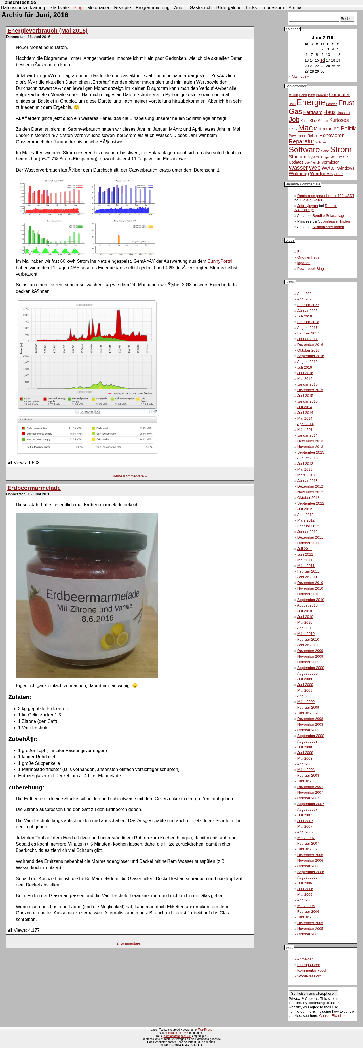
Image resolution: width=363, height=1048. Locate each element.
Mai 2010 (305, 622)
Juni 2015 (305, 395)
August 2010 (307, 605)
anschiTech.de (20, 2)
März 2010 (306, 634)
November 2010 (310, 588)
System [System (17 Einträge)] (314, 156)
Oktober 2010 (308, 594)
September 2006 (310, 872)
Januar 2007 (307, 849)
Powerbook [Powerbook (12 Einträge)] (298, 136)
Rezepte (122, 7)
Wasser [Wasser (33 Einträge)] (298, 167)
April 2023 (305, 299)
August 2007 (307, 809)
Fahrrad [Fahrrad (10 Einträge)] (331, 104)
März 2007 (306, 838)
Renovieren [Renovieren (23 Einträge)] (332, 135)
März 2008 (306, 770)
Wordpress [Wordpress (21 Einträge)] (321, 173)
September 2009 (310, 668)
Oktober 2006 (308, 866)
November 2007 (310, 792)
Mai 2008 (305, 758)
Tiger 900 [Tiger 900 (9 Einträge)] (329, 157)
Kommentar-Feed (311, 970)
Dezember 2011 (310, 537)
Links (251, 7)
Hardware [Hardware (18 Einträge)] (312, 112)
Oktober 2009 (308, 662)
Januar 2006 (307, 917)
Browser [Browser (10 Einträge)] (322, 95)
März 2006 (306, 906)
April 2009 (305, 696)
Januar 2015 (307, 401)
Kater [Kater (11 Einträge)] (304, 121)
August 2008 (307, 741)
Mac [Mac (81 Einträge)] (305, 128)
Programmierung (152, 7)
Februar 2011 (308, 571)
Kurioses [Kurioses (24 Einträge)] (339, 120)
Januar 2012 (307, 532)
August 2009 (307, 673)
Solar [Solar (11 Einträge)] (325, 151)
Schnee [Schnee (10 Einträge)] (320, 142)
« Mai (293, 76)
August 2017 (307, 327)
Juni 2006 (305, 889)
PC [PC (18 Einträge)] (337, 128)
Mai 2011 (305, 560)
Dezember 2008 (310, 719)
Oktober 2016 (308, 350)
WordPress (205, 1029)
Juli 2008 (304, 747)
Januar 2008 (307, 781)
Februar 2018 (308, 322)
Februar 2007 (308, 843)
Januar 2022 (307, 310)
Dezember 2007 (310, 787)
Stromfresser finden (334, 221)
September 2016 (310, 356)
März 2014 (306, 429)
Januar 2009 (307, 713)
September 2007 (310, 804)
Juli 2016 (304, 367)
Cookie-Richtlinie (332, 1015)
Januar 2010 (307, 645)
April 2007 (305, 832)
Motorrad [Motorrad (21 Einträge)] (323, 129)
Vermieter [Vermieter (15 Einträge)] (330, 162)
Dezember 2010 (310, 583)
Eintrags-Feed (308, 965)
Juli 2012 (304, 509)
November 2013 (310, 446)
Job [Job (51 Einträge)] (294, 119)
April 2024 (305, 293)
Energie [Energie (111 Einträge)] (311, 102)
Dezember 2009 (310, 651)
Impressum (272, 7)
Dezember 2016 (310, 344)
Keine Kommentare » (130, 476)
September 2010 (310, 600)
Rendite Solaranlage (328, 215)
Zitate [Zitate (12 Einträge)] (338, 174)
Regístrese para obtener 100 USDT (325, 196)
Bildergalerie (229, 7)
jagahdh (304, 263)
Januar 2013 (307, 481)
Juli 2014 (304, 407)
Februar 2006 (308, 911)
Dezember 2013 (310, 441)
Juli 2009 (304, 679)
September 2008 (310, 736)
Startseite (59, 7)
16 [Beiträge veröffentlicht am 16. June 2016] (322, 60)
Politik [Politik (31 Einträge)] (348, 128)
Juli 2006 (304, 883)
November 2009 (310, 656)
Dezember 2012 (310, 486)
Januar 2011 (307, 577)
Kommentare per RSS (177, 1036)
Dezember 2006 (310, 855)
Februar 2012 (308, 526)
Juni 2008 (305, 753)
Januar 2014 (307, 435)
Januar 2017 (307, 339)
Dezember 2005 (310, 923)
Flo (300, 251)
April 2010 (305, 628)
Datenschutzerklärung (23, 7)
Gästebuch (201, 7)
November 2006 (310, 860)
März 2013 (306, 475)
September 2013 (310, 452)
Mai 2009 (305, 690)
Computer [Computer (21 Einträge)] (339, 94)
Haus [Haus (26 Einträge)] (330, 112)
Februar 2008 (308, 775)
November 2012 (310, 492)
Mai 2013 (305, 469)
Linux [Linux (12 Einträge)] (293, 129)
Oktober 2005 (308, 934)
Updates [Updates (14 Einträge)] (296, 162)
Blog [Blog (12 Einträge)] (311, 95)
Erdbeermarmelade (34, 487)
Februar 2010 (308, 639)
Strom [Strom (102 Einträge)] (340, 149)
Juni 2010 (305, 617)
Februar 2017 (308, 333)
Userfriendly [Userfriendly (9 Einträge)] (312, 162)
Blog (78, 7)
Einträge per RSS (177, 1032)
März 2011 (306, 566)
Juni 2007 (305, 821)
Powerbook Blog (310, 268)
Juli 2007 (304, 815)
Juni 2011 (305, 554)
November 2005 (310, 928)
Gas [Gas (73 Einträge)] (295, 111)
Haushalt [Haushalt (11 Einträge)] (343, 113)
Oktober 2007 (308, 798)
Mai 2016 (305, 378)
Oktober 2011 (308, 543)
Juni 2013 (305, 463)
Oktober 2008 (308, 730)
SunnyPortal (220, 261)
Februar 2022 (308, 305)
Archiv (294, 7)
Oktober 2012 (308, 498)
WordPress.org (309, 976)
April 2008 (305, 764)
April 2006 (305, 900)
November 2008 (310, 724)
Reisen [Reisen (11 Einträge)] (313, 136)
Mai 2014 (305, 418)
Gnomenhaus (308, 257)
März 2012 (306, 520)
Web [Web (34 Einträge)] (314, 167)
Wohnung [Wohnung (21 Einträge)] (299, 173)
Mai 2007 (305, 826)
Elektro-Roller (311, 200)
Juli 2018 (304, 316)
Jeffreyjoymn (307, 206)
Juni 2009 (305, 685)
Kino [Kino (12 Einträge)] (313, 121)
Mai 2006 (305, 894)
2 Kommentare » (130, 943)
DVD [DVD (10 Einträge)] (292, 104)
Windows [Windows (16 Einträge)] (345, 168)
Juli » (305, 76)
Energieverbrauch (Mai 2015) (47, 30)
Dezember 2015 (310, 390)
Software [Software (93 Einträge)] (304, 149)
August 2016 (307, 361)
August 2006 (307, 877)
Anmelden (305, 959)
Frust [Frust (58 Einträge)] (346, 103)
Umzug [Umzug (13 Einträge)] (343, 157)
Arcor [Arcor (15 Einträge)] (293, 94)
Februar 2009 (308, 707)
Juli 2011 (304, 549)
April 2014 (305, 424)
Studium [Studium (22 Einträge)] (298, 157)
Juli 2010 (304, 611)
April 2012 (305, 515)
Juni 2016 (305, 373)
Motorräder (98, 7)
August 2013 (307, 458)
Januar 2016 (307, 384)
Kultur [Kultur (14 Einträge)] (323, 120)
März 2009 (306, 702)
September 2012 (310, 503)
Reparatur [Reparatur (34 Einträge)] (301, 141)
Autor (179, 7)
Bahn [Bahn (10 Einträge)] (303, 95)
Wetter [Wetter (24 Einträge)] (329, 168)
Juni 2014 (305, 412)
